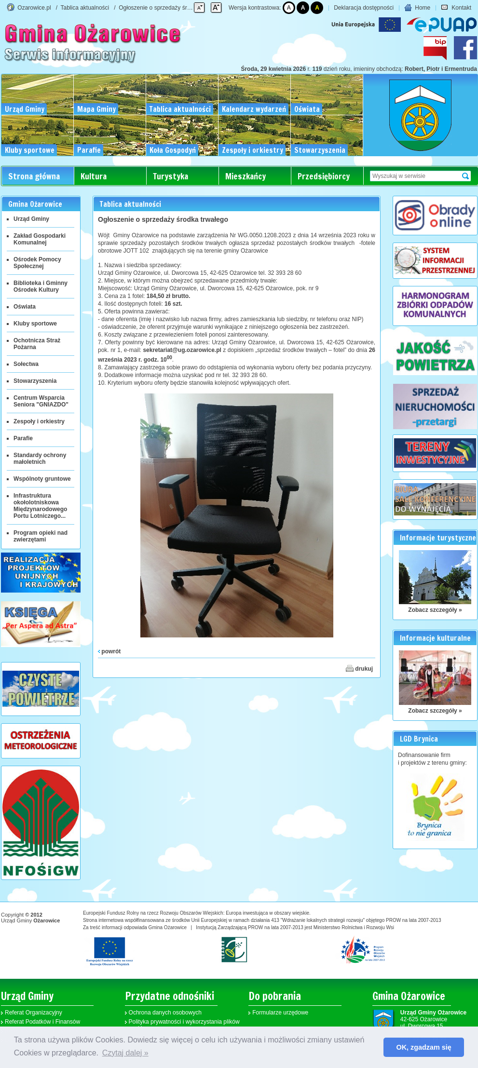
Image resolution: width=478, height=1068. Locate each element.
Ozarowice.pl (34, 7)
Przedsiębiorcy (324, 176)
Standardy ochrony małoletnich (40, 458)
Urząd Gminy (31, 219)
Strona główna (34, 176)
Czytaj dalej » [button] (125, 1053)
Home (417, 7)
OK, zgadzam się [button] (423, 1047)
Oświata (25, 306)
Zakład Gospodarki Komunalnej (40, 239)
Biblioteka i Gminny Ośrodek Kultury (41, 286)
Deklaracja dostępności (364, 7)
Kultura (94, 176)
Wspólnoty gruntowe (42, 478)
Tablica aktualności (85, 7)
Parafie (23, 438)
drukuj (359, 668)
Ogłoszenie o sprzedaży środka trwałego (171, 7)
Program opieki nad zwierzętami (41, 536)
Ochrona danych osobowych (165, 1012)
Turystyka (170, 176)
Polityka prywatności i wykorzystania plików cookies (184, 1025)
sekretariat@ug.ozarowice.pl (182, 350)
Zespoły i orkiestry (39, 421)
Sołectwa (26, 364)
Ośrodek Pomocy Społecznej (37, 263)
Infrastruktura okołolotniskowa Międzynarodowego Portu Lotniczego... (40, 505)
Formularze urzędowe (280, 1012)
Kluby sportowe (35, 323)
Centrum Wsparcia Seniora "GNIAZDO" (41, 401)
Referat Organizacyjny (33, 1012)
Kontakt (456, 7)
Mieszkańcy (245, 176)
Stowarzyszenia (35, 381)
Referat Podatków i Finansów (42, 1021)
